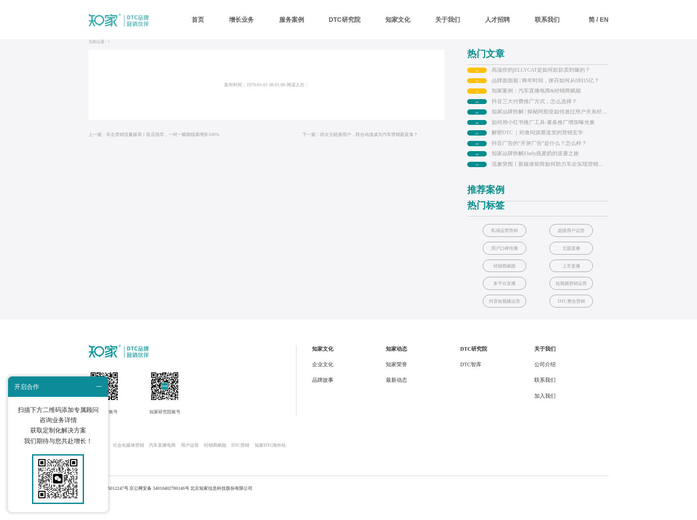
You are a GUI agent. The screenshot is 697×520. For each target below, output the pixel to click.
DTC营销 (241, 462)
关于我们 (447, 19)
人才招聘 (497, 19)
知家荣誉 (396, 382)
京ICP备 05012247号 (108, 505)
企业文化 (322, 382)
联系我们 (547, 19)
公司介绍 (545, 382)
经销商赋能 (215, 462)
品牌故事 (322, 398)
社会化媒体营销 (128, 462)
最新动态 (396, 398)
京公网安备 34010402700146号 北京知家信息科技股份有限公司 (190, 505)
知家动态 (396, 366)
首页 (198, 19)
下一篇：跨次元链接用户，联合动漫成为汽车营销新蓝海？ (360, 151)
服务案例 (291, 19)
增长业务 (241, 19)
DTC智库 (470, 382)
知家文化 (397, 19)
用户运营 (190, 462)
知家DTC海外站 (270, 462)
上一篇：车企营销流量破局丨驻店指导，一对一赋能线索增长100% (153, 151)
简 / (594, 19)
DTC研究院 (345, 19)
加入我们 (545, 413)
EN (604, 19)
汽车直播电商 (162, 462)
